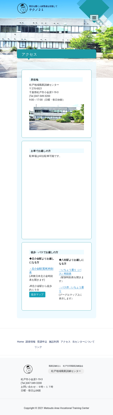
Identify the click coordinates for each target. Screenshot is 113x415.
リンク (38, 346)
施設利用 (54, 341)
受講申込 (42, 341)
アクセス (66, 341)
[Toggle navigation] (94, 18)
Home (20, 341)
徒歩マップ (37, 294)
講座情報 (30, 341)
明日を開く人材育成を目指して (43, 8)
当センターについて (83, 341)
